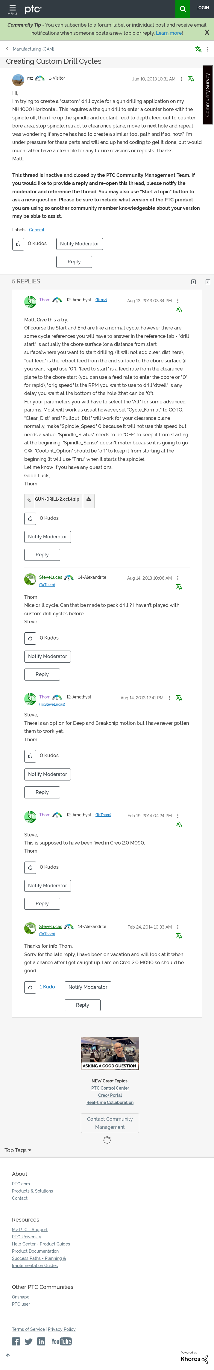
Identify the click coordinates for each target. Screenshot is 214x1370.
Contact (20, 1198)
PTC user (21, 1304)
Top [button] (8, 1355)
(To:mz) (101, 300)
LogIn (202, 7)
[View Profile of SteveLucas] (50, 577)
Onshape (20, 1297)
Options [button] (207, 49)
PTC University (26, 1236)
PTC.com (21, 1183)
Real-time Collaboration (109, 1102)
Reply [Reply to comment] (42, 555)
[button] (181, 79)
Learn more (169, 33)
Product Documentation (35, 1251)
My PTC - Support (30, 1229)
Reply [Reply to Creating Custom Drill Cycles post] (74, 262)
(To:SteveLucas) (52, 704)
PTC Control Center (110, 1088)
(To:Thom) (47, 585)
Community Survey (207, 95)
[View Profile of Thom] (45, 299)
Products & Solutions (32, 1191)
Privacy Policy (62, 1329)
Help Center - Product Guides (41, 1244)
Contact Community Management (110, 1123)
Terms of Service (28, 1329)
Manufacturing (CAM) (33, 49)
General (36, 230)
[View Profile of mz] (30, 78)
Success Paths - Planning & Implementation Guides (39, 1262)
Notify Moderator (79, 244)
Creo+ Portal (110, 1095)
